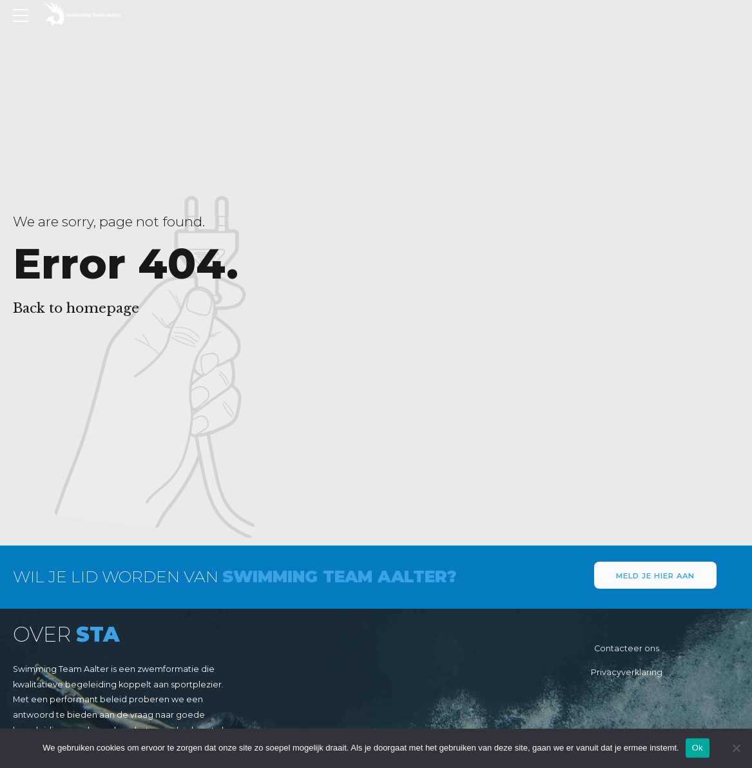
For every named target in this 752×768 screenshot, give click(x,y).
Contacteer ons (626, 648)
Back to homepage (76, 308)
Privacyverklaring (626, 672)
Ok (697, 748)
